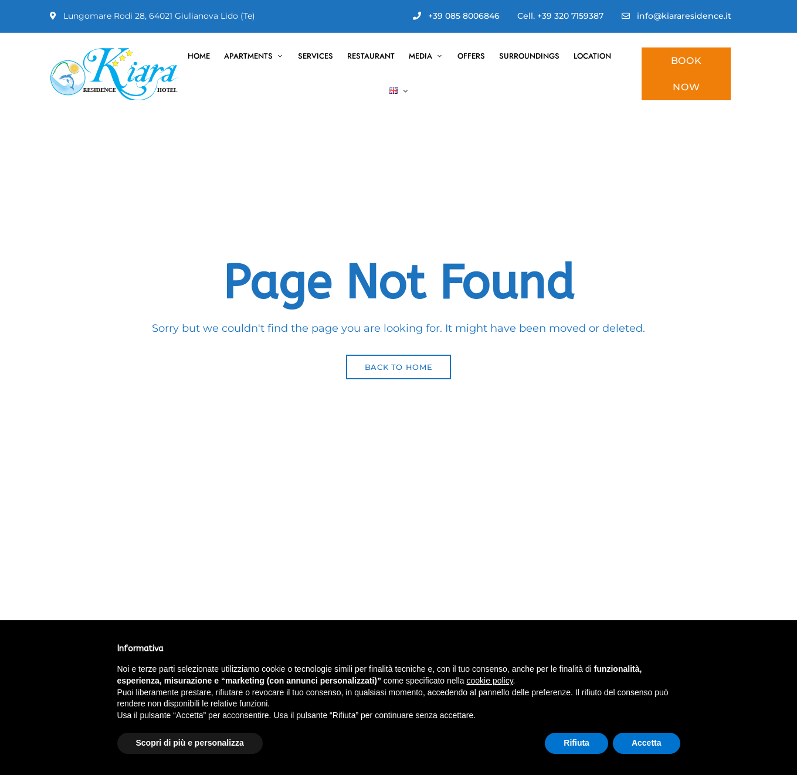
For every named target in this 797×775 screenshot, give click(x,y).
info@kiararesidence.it (676, 16)
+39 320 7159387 (570, 16)
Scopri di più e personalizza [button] (190, 742)
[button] (686, 73)
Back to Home (399, 367)
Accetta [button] (647, 742)
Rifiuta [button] (576, 742)
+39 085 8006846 (456, 16)
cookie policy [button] (489, 680)
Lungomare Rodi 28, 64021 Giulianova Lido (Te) (152, 16)
